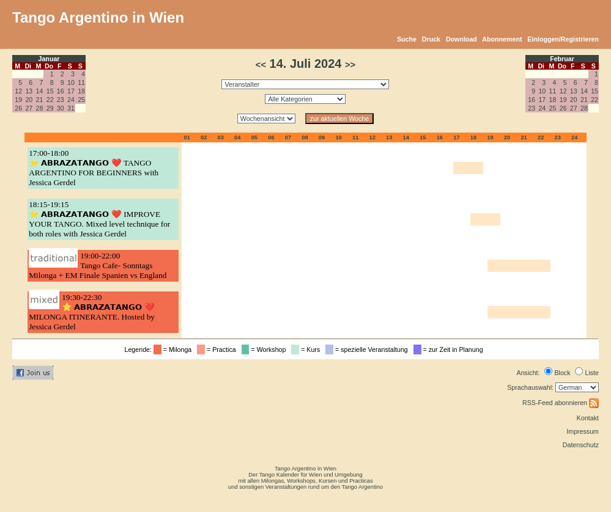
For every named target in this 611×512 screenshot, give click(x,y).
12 (18, 91)
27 (28, 108)
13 (28, 91)
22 (50, 99)
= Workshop (266, 349)
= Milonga (174, 349)
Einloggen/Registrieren (563, 39)
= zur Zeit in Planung (450, 349)
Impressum (582, 431)
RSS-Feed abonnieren (560, 402)
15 (50, 91)
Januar (49, 58)
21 (39, 99)
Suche (407, 39)
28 (39, 108)
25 (81, 99)
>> (350, 65)
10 (71, 82)
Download (461, 39)
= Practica (218, 349)
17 (71, 91)
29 (50, 108)
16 (60, 91)
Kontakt (588, 418)
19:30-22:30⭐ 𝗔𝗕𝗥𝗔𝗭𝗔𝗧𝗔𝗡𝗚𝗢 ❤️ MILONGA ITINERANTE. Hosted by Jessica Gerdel (92, 312)
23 (60, 99)
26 (18, 108)
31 (71, 108)
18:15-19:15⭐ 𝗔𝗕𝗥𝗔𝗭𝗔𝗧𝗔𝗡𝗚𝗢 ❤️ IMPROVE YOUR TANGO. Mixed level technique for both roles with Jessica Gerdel (99, 219)
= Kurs (307, 349)
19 (18, 99)
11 (81, 82)
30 (60, 108)
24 (71, 99)
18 (81, 91)
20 (28, 99)
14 (39, 91)
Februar (562, 58)
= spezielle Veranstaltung (368, 349)
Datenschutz (581, 444)
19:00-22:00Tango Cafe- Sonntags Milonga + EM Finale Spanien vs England (97, 265)
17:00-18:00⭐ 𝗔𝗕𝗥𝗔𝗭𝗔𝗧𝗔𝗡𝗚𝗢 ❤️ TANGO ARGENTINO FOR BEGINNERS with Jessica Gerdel (93, 167)
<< (261, 65)
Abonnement (502, 39)
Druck (431, 39)
